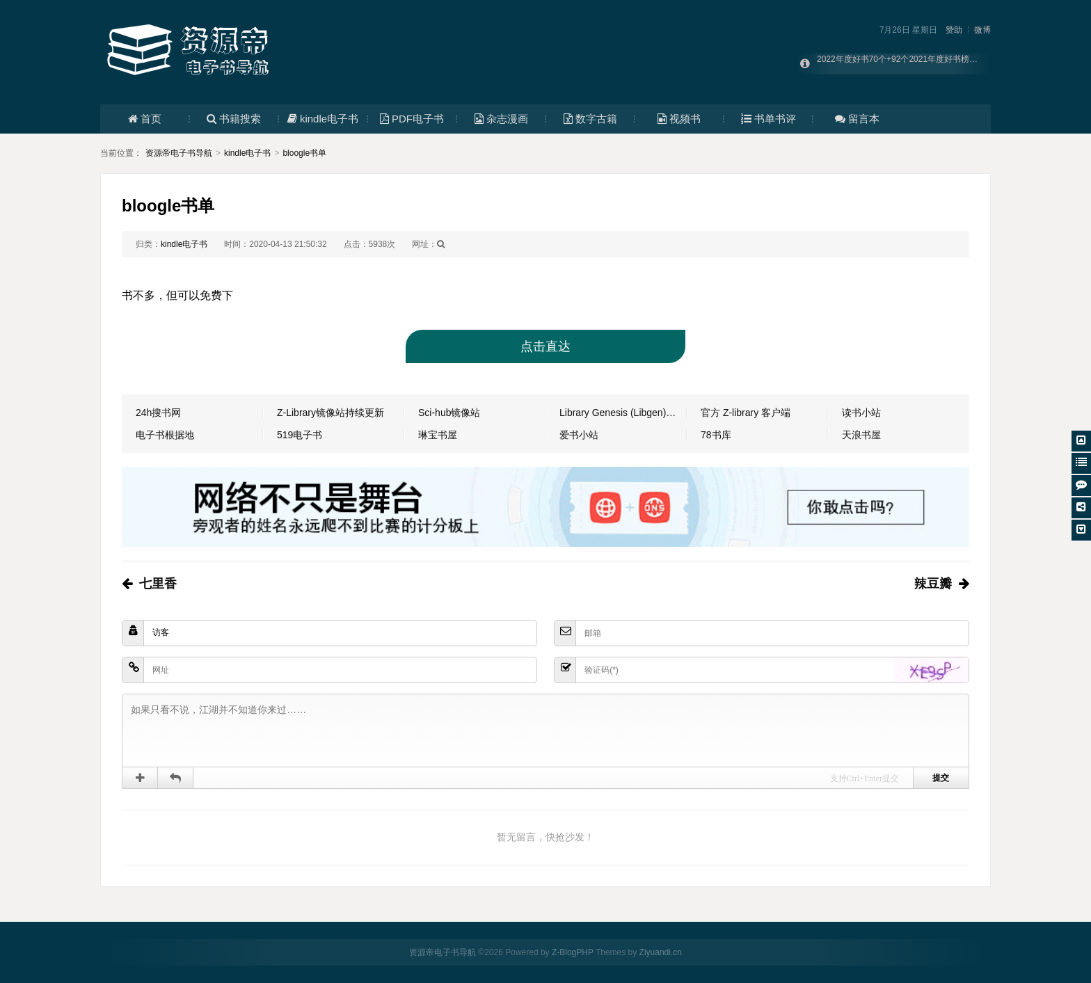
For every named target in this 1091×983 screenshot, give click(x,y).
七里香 (158, 584)
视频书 (679, 119)
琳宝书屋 (437, 434)
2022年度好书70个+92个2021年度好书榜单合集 (905, 64)
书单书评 (768, 119)
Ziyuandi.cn (660, 952)
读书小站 (861, 412)
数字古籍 (590, 119)
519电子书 (299, 434)
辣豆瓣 (933, 584)
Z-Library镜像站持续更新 (330, 412)
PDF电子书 (412, 119)
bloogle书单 (304, 153)
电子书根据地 (165, 434)
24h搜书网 (158, 412)
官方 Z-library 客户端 (745, 412)
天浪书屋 (861, 434)
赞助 (954, 30)
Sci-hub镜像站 (449, 412)
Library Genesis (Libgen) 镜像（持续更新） (623, 412)
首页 (144, 119)
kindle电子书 (322, 119)
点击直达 (545, 346)
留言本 (857, 119)
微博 (982, 30)
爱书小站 (578, 434)
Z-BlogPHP (573, 952)
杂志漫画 (501, 119)
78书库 (716, 434)
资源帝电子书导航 (178, 153)
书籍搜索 (234, 119)
